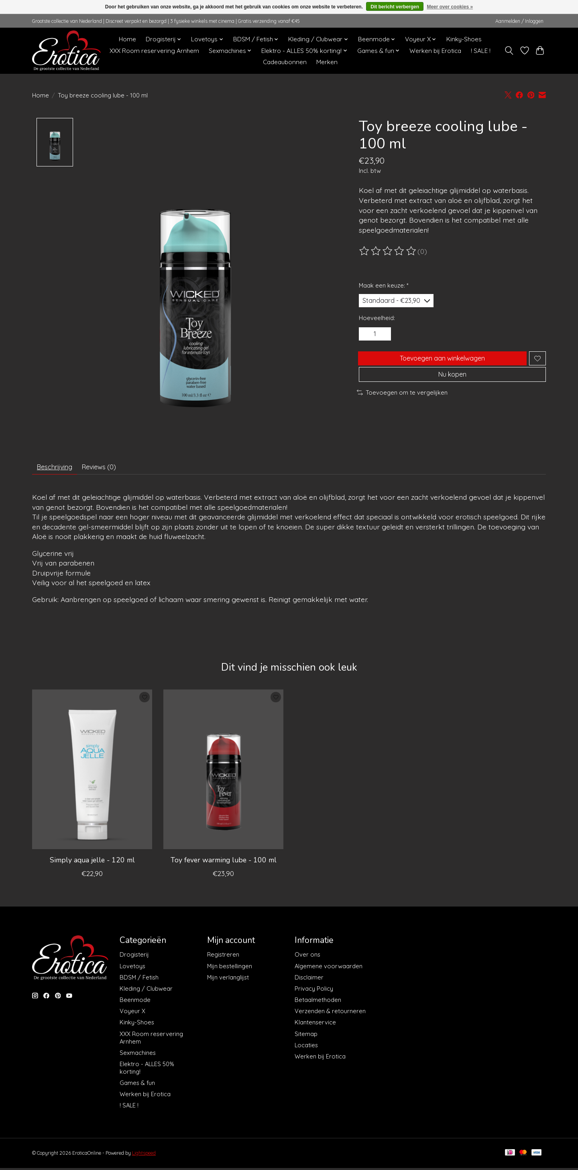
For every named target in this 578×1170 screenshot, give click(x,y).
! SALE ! (480, 51)
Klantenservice (315, 1026)
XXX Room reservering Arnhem (154, 51)
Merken (327, 62)
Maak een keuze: (384, 285)
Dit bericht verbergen (394, 7)
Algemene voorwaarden (328, 969)
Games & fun (137, 1086)
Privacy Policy (314, 992)
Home (127, 39)
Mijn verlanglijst (228, 980)
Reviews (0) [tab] (110, 468)
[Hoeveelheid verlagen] (367, 337)
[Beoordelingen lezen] (388, 251)
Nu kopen (452, 385)
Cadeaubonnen (285, 62)
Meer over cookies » (450, 7)
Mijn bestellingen (229, 969)
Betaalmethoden (318, 1003)
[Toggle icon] (509, 50)
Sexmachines (138, 1056)
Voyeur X (132, 1014)
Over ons (307, 958)
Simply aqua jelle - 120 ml (92, 863)
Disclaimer (309, 980)
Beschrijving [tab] (58, 468)
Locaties (306, 1048)
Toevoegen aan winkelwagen (440, 365)
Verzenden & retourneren (330, 1014)
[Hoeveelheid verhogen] (385, 337)
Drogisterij (134, 958)
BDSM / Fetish (139, 980)
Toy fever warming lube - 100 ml (224, 863)
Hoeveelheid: (377, 320)
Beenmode (135, 1003)
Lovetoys (132, 969)
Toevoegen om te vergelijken (402, 406)
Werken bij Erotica (435, 51)
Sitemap (306, 1037)
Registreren (223, 958)
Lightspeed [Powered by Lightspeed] (144, 1157)
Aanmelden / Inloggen (519, 21)
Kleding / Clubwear (146, 992)
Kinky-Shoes (464, 39)
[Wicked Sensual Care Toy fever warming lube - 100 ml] (223, 773)
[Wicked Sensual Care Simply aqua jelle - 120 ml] (92, 773)
